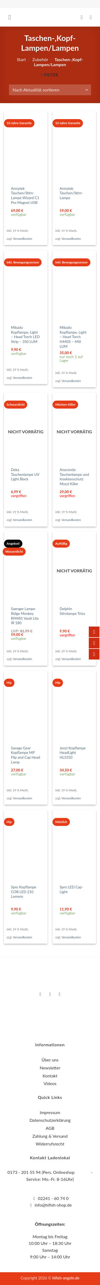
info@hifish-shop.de (53, 1204)
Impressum (50, 1112)
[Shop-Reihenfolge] (50, 90)
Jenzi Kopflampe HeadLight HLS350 (73, 752)
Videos (49, 1083)
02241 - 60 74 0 (53, 1198)
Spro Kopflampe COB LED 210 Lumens (23, 891)
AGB (50, 1128)
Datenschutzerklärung (49, 1120)
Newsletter (50, 1067)
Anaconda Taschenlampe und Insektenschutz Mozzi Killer (74, 477)
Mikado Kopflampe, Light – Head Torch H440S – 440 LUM (73, 336)
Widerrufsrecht (50, 1143)
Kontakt (50, 1075)
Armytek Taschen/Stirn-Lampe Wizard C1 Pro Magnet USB (25, 195)
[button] (12, 17)
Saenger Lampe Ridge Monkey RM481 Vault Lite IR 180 (25, 616)
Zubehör (40, 59)
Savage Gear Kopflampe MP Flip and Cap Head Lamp (25, 755)
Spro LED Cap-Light (71, 889)
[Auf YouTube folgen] (59, 994)
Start (21, 59)
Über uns (50, 1059)
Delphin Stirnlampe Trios (72, 611)
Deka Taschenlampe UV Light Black (25, 474)
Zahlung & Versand (49, 1136)
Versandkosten (22, 238)
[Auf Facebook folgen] (40, 994)
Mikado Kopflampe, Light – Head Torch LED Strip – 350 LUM (25, 334)
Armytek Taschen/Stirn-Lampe (71, 193)
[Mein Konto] (83, 17)
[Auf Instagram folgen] (50, 994)
